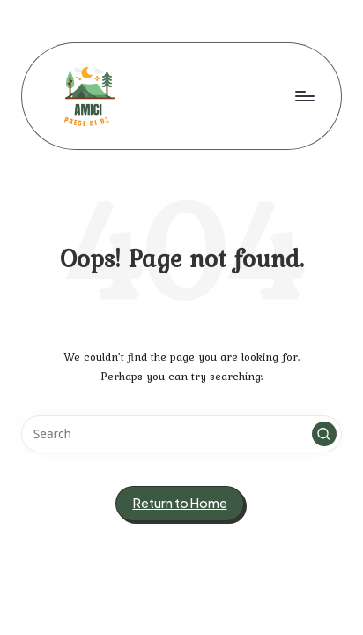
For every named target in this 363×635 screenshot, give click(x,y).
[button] (324, 434)
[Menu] (304, 96)
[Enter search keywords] (181, 433)
